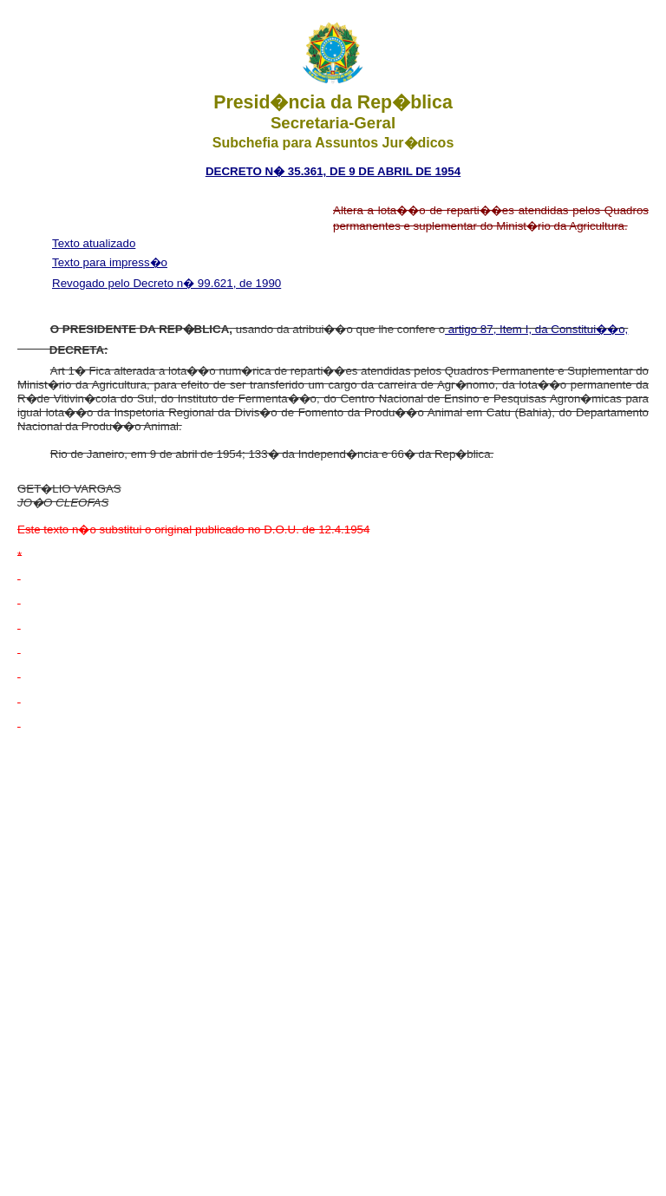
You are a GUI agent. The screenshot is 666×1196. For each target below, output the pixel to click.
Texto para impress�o (109, 262)
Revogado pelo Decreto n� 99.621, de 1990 (166, 283)
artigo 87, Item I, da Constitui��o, (536, 329)
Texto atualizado (93, 243)
